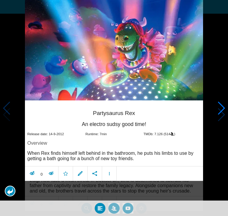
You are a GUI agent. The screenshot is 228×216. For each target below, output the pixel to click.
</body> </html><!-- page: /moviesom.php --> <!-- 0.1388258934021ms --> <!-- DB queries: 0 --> (114, 108)
